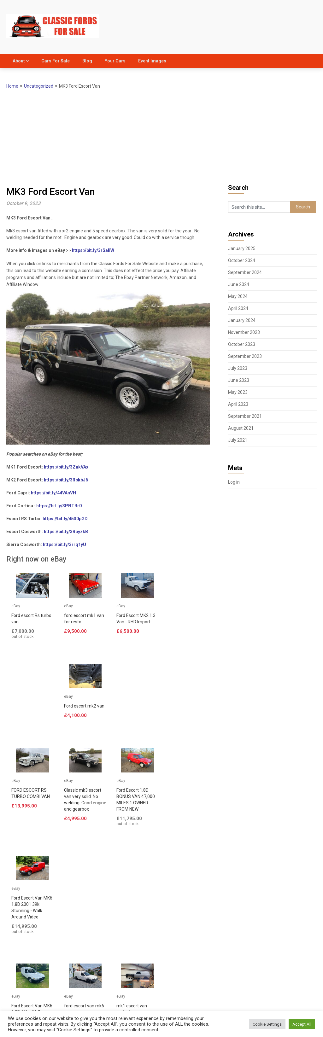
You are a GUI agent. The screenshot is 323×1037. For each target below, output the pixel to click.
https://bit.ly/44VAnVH (53, 492)
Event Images (152, 60)
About (19, 60)
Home (12, 86)
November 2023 (244, 332)
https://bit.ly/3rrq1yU (64, 544)
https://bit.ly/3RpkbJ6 (66, 479)
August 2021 (241, 428)
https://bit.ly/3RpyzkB (66, 531)
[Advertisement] (162, 137)
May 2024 (238, 296)
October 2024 (241, 260)
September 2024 (245, 272)
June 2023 (238, 380)
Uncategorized (38, 86)
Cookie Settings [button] (267, 1024)
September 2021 (245, 416)
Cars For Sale (55, 60)
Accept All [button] (301, 1024)
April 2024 (238, 308)
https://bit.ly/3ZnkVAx (66, 466)
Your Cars (115, 60)
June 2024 (238, 284)
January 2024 (241, 320)
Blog (87, 60)
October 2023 (241, 344)
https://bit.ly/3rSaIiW (93, 250)
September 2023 (245, 356)
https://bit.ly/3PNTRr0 (59, 505)
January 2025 (241, 248)
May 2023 (238, 392)
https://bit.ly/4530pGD (65, 518)
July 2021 (237, 440)
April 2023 (238, 404)
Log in (234, 482)
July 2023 (237, 368)
